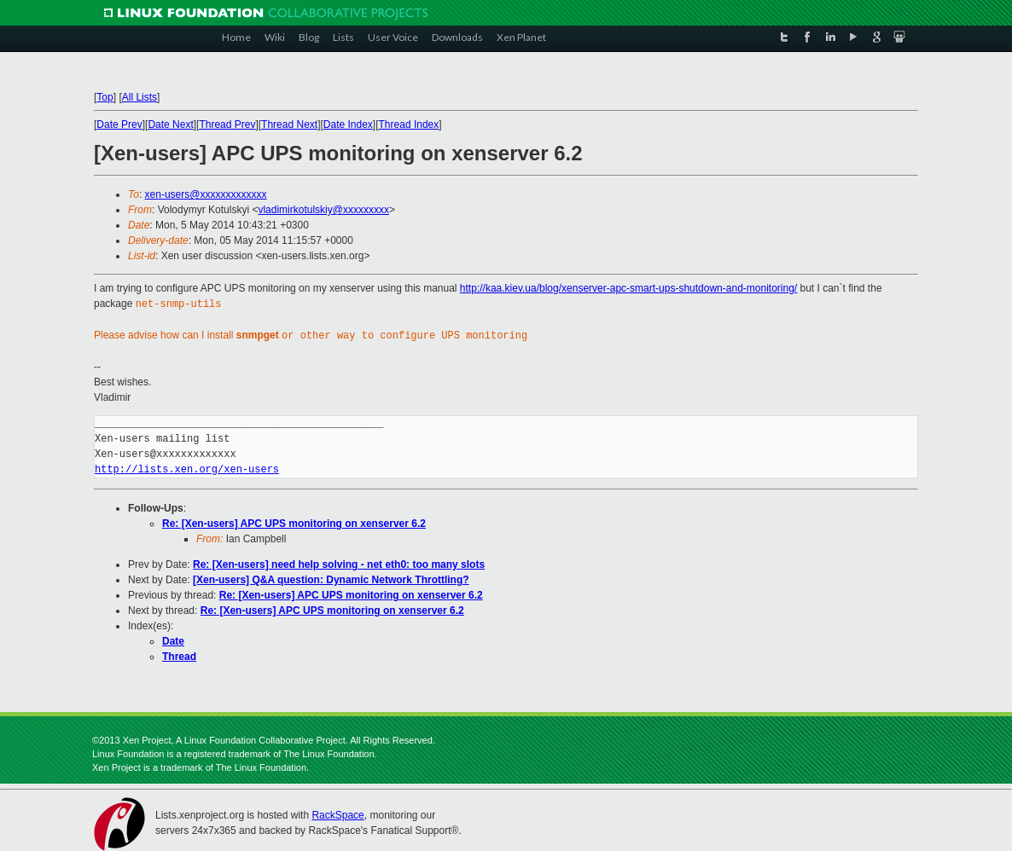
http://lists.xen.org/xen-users (187, 467)
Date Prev (119, 124)
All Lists (139, 97)
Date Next (170, 124)
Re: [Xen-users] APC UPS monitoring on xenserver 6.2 (294, 522)
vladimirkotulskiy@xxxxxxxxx (323, 210)
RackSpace (337, 813)
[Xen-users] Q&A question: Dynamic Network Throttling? (331, 578)
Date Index (348, 124)
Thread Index (409, 124)
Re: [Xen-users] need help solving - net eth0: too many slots (339, 563)
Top (104, 97)
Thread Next (289, 124)
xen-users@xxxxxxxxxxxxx (206, 194)
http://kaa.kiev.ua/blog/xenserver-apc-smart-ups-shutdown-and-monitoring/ (628, 288)
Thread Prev (227, 124)
